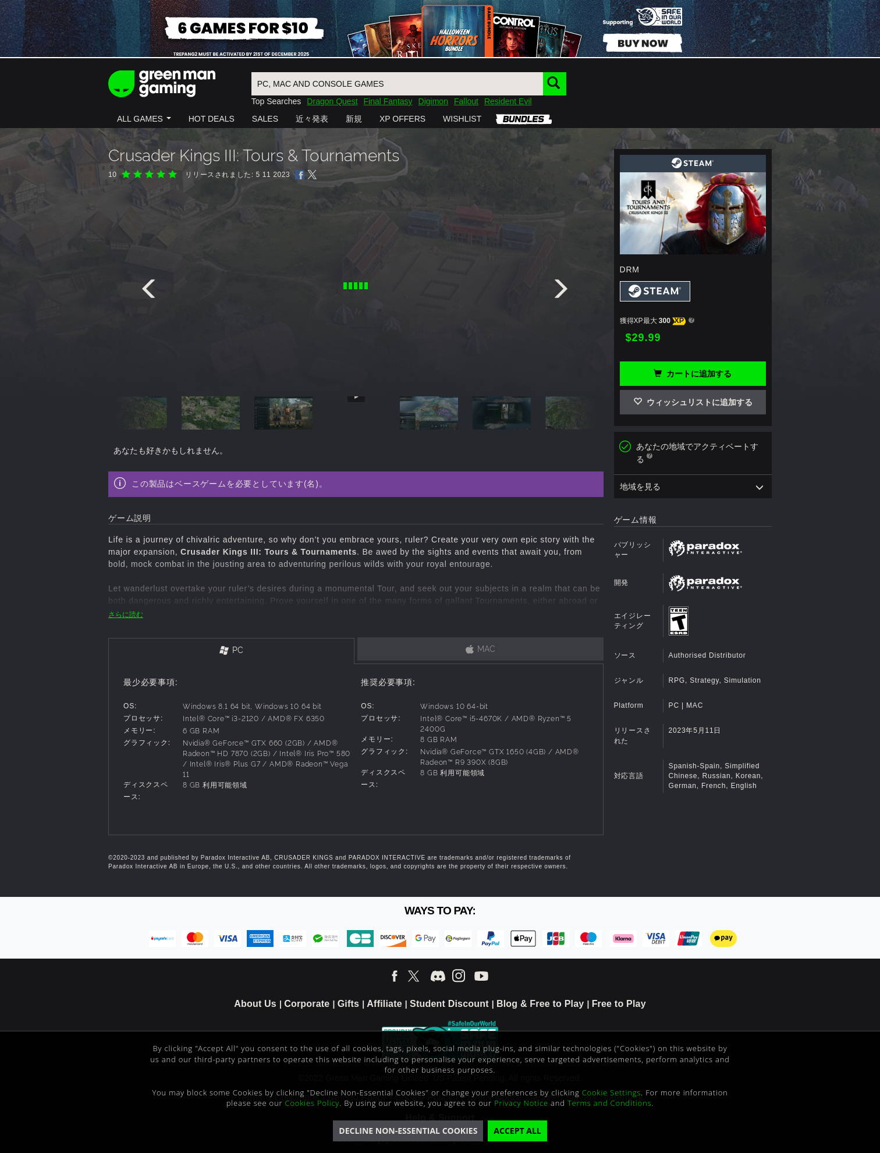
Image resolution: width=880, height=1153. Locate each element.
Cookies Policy (312, 1103)
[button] (144, 118)
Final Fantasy (388, 101)
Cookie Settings (611, 1092)
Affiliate (384, 1004)
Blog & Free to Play (540, 1004)
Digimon (433, 101)
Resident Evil (508, 101)
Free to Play (619, 1004)
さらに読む (125, 615)
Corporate (306, 1004)
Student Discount (449, 1004)
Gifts (348, 1004)
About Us (255, 1004)
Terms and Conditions (609, 1103)
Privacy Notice (521, 1103)
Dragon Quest (332, 101)
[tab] (231, 651)
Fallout (466, 101)
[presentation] (151, 291)
